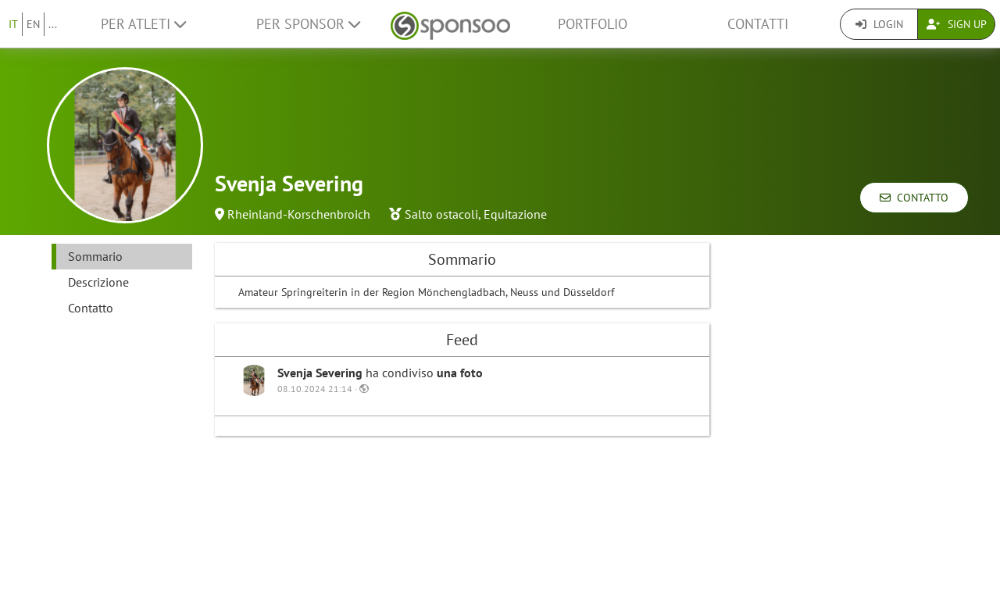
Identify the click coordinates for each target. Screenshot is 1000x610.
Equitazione (515, 214)
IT (13, 24)
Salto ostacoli (441, 214)
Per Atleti (143, 24)
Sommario (95, 256)
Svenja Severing (321, 372)
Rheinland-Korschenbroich (298, 214)
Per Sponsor (308, 24)
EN (33, 24)
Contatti (757, 24)
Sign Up (957, 24)
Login (879, 24)
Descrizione (98, 282)
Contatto (914, 198)
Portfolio (592, 24)
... (52, 24)
